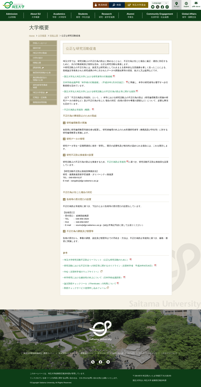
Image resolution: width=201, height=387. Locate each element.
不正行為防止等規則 (116, 162)
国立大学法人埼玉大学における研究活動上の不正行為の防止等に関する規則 (99, 91)
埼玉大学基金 (136, 5)
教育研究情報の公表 (42, 72)
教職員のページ (87, 353)
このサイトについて (169, 353)
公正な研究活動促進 (70, 35)
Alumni (130, 16)
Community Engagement (160, 16)
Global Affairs (189, 16)
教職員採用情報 (40, 102)
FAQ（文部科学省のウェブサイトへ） (82, 271)
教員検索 (101, 4)
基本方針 (37, 48)
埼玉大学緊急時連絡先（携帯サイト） (39, 353)
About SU (35, 16)
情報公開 (54, 35)
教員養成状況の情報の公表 (40, 78)
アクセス (176, 4)
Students (83, 16)
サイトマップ (103, 353)
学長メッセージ (40, 43)
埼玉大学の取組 (40, 53)
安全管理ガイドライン (68, 353)
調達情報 (37, 67)
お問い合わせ (196, 4)
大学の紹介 (38, 58)
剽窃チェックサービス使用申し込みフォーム (85, 288)
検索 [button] (117, 4)
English (186, 4)
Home (32, 35)
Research (107, 16)
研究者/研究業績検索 (40, 86)
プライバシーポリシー (148, 353)
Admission (12, 16)
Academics (59, 16)
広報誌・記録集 (40, 97)
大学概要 (42, 35)
